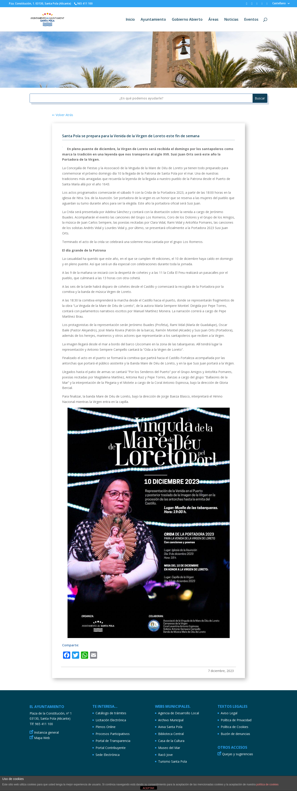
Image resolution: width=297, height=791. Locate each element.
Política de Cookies (234, 727)
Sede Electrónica (108, 755)
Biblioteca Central (171, 734)
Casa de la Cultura (171, 741)
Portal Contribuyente (111, 748)
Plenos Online (106, 727)
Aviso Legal (229, 713)
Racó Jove (165, 755)
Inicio (130, 20)
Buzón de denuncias (235, 734)
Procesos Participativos (113, 734)
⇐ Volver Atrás (62, 115)
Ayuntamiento (153, 20)
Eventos (251, 20)
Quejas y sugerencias (237, 754)
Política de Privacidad (236, 720)
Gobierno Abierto (187, 20)
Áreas (213, 20)
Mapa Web (42, 738)
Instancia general (46, 732)
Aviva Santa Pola (170, 727)
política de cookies (267, 784)
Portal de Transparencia (113, 741)
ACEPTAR (148, 788)
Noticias (231, 20)
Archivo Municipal (170, 720)
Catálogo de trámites (111, 713)
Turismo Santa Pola (172, 761)
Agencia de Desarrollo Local (178, 713)
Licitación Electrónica (111, 720)
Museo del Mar (169, 748)
